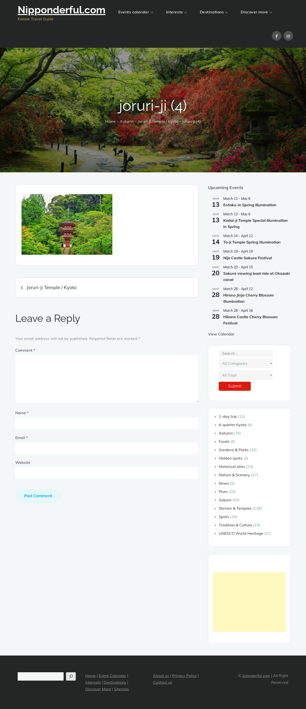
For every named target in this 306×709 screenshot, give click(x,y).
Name (22, 412)
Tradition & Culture (235, 525)
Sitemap (121, 689)
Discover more (256, 12)
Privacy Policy (184, 675)
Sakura (225, 499)
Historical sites (232, 466)
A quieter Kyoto (232, 424)
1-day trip (228, 416)
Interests (176, 12)
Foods (224, 441)
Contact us (162, 682)
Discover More (98, 689)
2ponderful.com (256, 675)
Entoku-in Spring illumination (249, 204)
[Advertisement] (249, 602)
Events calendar (135, 12)
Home (90, 675)
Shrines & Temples (235, 508)
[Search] (71, 676)
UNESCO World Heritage (241, 533)
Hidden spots (230, 458)
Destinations (214, 12)
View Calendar (221, 334)
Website (22, 462)
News (224, 483)
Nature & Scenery (234, 474)
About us (161, 675)
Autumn (226, 433)
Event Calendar (112, 675)
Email (21, 437)
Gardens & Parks (234, 449)
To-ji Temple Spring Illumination (252, 242)
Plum (223, 491)
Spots (224, 516)
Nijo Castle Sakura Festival (247, 257)
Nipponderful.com (61, 10)
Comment (25, 350)
